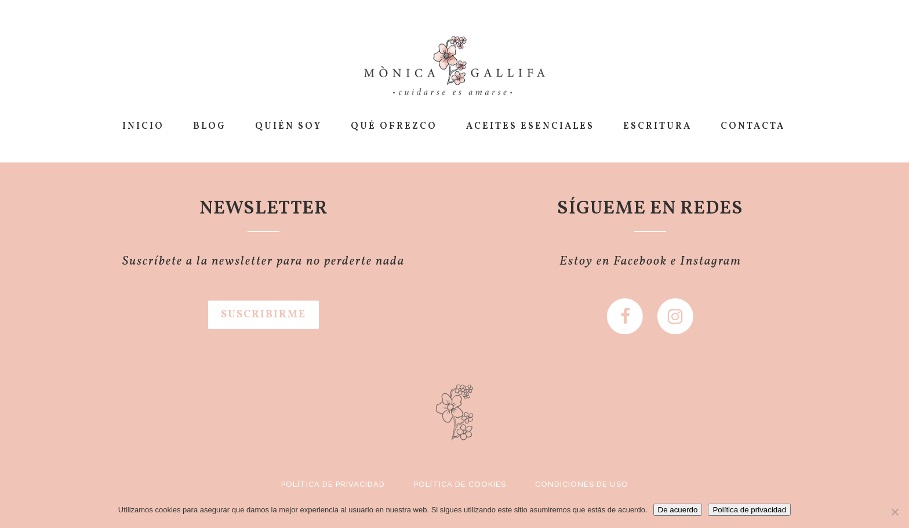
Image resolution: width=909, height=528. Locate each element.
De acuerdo (678, 509)
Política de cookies (460, 484)
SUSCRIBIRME (263, 315)
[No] (894, 512)
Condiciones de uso (581, 484)
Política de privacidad (333, 484)
